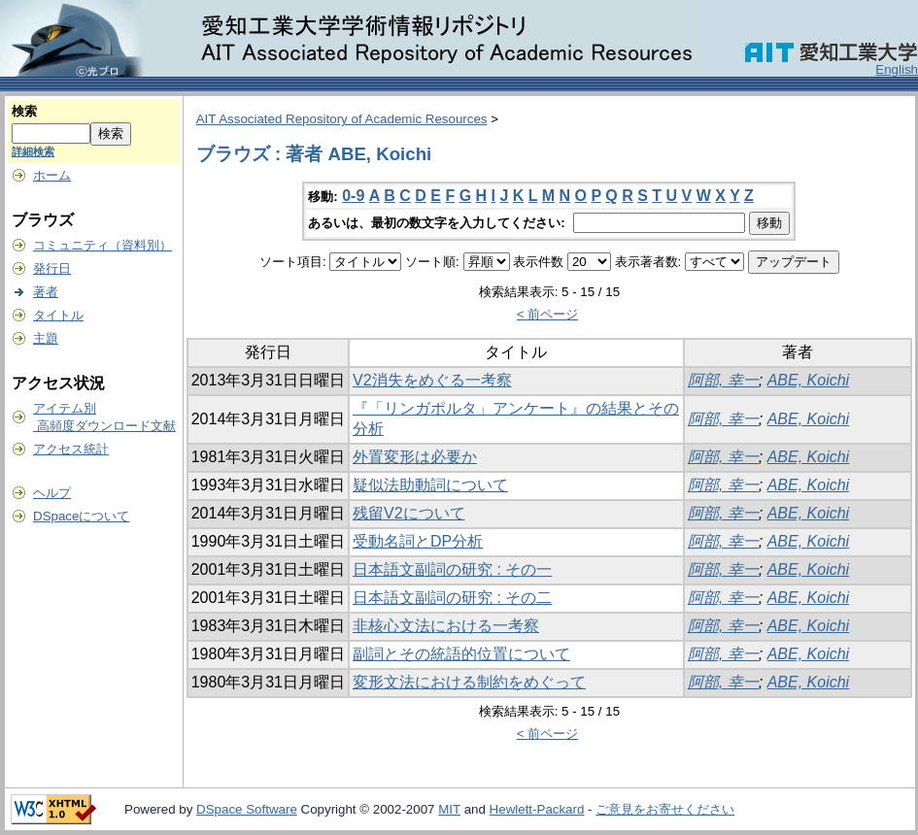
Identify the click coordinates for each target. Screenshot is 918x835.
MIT (449, 809)
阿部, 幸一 (723, 380)
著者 (45, 291)
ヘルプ (52, 492)
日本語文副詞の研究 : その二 (452, 597)
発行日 (52, 268)
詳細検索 (33, 151)
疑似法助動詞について (430, 485)
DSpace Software (246, 809)
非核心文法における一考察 (446, 626)
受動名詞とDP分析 (418, 541)
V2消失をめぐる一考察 (432, 380)
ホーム (52, 175)
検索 (24, 111)
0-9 (353, 195)
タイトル (58, 315)
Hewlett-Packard (537, 809)
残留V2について (409, 513)
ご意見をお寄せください (664, 809)
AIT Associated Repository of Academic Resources (342, 119)
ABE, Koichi (808, 380)
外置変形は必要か (415, 457)
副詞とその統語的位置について (461, 654)
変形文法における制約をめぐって (469, 682)
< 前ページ (548, 314)
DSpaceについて (81, 516)
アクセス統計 (71, 449)
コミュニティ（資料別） (102, 245)
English (896, 69)
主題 (45, 338)
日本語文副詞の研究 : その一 (452, 569)
